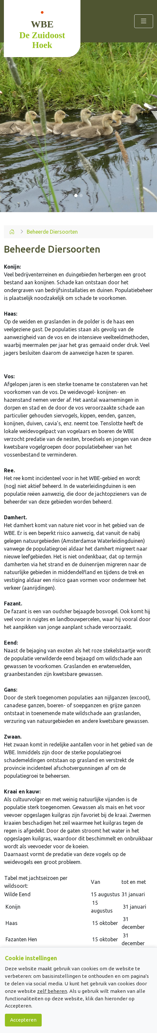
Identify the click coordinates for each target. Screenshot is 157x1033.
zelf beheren (52, 991)
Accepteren (23, 1020)
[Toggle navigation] (143, 21)
